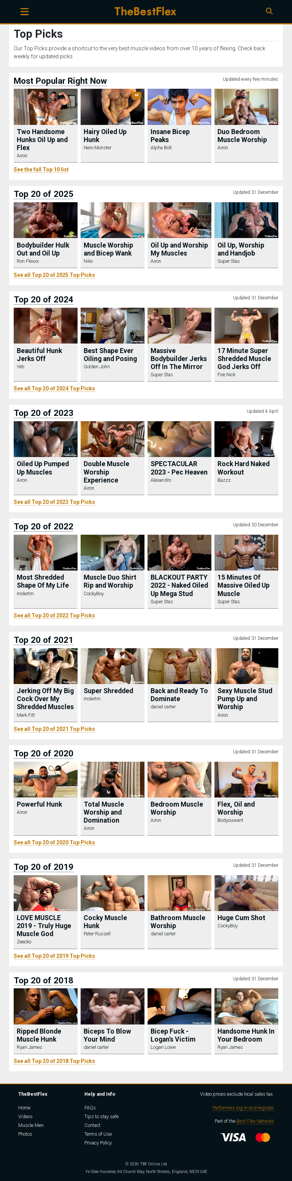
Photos (25, 1134)
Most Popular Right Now (60, 81)
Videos (25, 1116)
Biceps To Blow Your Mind (107, 1035)
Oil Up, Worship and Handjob (240, 249)
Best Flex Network (255, 1121)
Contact (92, 1125)
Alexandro (161, 480)
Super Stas (228, 261)
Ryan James (29, 1047)
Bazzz (224, 480)
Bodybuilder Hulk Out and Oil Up (43, 249)
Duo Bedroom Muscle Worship (242, 136)
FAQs (90, 1108)
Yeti (20, 366)
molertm (25, 593)
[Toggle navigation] (24, 11)
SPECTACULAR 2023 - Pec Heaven (179, 468)
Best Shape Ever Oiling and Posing (110, 355)
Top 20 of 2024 (43, 299)
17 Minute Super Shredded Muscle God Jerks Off (244, 359)
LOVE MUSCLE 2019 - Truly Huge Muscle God (44, 926)
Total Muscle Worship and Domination (104, 812)
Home (24, 1108)
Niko (88, 261)
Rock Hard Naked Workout (243, 468)
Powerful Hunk (39, 804)
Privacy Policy (98, 1143)
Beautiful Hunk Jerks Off (39, 355)
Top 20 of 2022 (43, 526)
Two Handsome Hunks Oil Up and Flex (42, 140)
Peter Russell (97, 933)
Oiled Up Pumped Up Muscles (43, 468)
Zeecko (24, 941)
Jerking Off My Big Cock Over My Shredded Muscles (45, 699)
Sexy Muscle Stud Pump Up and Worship (244, 699)
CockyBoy (94, 593)
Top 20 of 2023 (43, 413)
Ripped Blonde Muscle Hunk (39, 1035)
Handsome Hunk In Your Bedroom (246, 1035)
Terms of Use (98, 1134)
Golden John (97, 366)
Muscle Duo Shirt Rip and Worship (110, 581)
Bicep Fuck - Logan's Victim (173, 1035)
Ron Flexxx (28, 261)
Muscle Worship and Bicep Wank (108, 249)
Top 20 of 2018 (43, 980)
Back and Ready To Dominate (179, 695)
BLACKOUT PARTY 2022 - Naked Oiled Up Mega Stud (179, 585)
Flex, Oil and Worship (236, 808)
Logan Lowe (163, 1047)
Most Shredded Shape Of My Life (43, 581)
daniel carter (163, 707)
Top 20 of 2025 (43, 194)
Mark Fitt (26, 715)
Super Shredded (108, 691)
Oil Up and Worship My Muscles (179, 249)
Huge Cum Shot (241, 918)
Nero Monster (97, 147)
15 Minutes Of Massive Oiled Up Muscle (243, 585)
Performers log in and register (243, 1108)
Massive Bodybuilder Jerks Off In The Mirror (179, 359)
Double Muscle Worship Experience (106, 472)
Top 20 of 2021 (43, 640)
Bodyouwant (230, 820)
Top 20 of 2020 (43, 753)
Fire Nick (226, 374)
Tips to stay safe (101, 1116)
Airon (22, 155)
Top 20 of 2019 (43, 867)
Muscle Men (31, 1125)
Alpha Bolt (161, 147)
